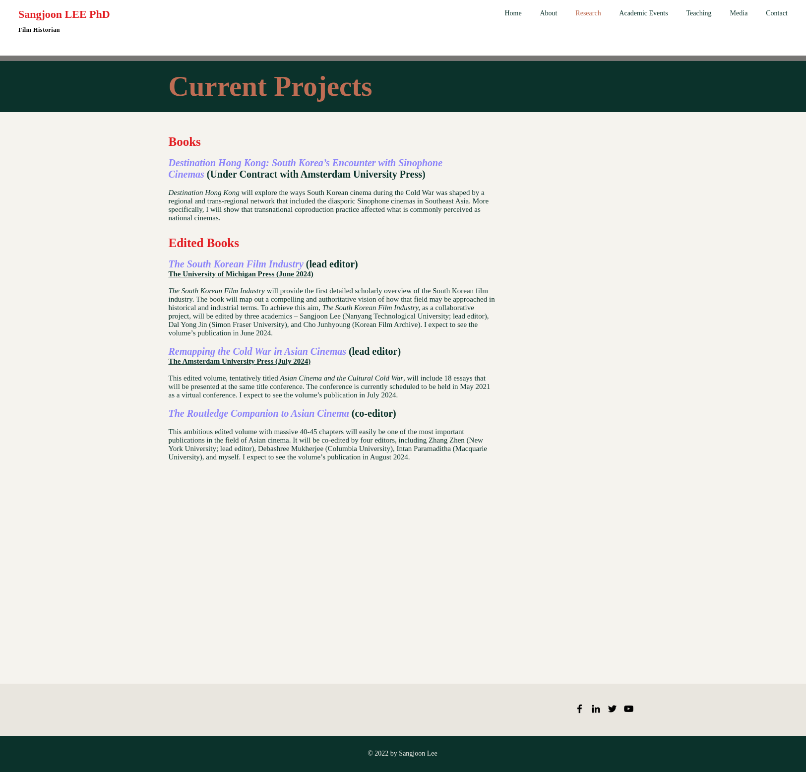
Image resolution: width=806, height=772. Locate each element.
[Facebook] (579, 708)
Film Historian (39, 29)
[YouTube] (628, 708)
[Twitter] (612, 708)
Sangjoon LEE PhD (64, 14)
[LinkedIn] (596, 708)
